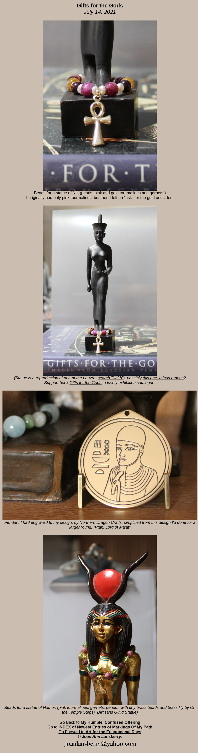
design (165, 522)
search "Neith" (110, 378)
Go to (99, 727)
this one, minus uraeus (163, 378)
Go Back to (100, 722)
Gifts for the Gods (85, 382)
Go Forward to (99, 732)
